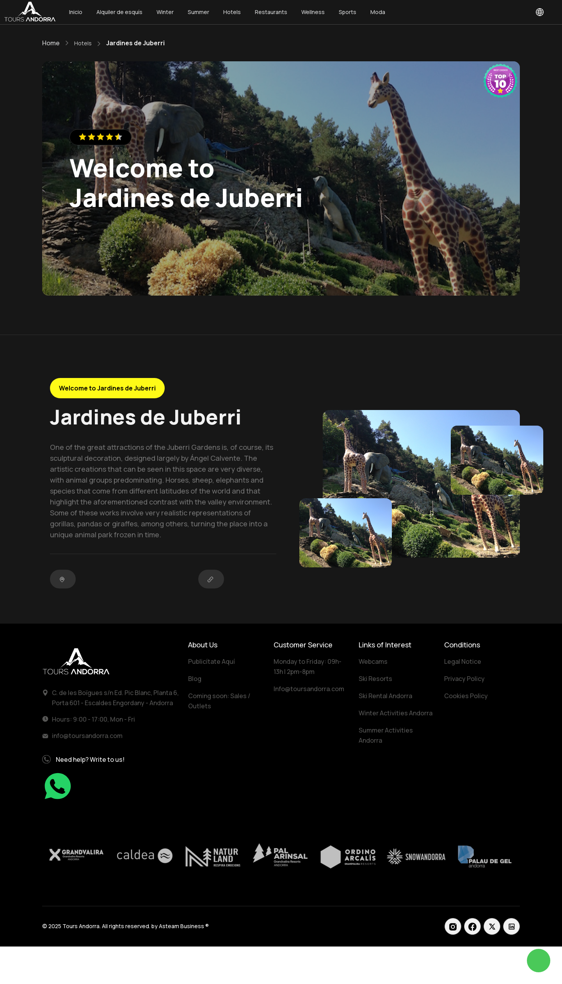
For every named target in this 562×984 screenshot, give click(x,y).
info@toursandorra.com (87, 735)
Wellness (313, 12)
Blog (194, 678)
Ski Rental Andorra (385, 696)
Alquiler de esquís (119, 12)
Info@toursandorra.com (309, 689)
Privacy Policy (464, 678)
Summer (198, 12)
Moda (377, 12)
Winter (165, 12)
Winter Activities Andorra (395, 713)
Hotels (232, 12)
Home (51, 43)
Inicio (75, 12)
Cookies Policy (466, 696)
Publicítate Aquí (211, 661)
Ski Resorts (375, 678)
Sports (347, 12)
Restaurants (271, 12)
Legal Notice (462, 661)
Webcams (373, 661)
